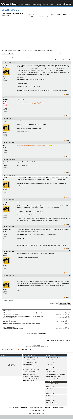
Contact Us (50, 340)
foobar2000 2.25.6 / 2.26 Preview (31, 376)
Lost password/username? (47, 16)
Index (3, 13)
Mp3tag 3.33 (49, 364)
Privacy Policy (24, 407)
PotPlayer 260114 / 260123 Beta (31, 371)
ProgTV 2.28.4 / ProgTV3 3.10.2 (31, 369)
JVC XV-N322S (49, 398)
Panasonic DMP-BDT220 (52, 384)
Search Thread (66, 59)
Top (69, 303)
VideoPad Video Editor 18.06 (53, 376)
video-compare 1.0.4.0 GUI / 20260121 (55, 374)
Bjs (4, 145)
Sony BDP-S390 (50, 393)
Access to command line (9, 327)
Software (28, 5)
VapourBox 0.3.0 (50, 362)
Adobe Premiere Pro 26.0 (52, 378)
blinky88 (5, 65)
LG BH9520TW (49, 402)
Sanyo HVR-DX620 (50, 386)
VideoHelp (55, 340)
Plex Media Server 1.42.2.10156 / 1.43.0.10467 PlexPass (31, 379)
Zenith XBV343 (49, 395)
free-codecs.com (39, 410)
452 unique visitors (11, 364)
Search (3, 15)
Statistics (55, 407)
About (59, 5)
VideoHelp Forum (10, 10)
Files (7, 15)
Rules (21, 13)
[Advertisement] (36, 34)
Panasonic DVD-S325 (51, 400)
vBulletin (39, 345)
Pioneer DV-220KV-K (51, 405)
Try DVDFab (15, 349)
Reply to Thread (8, 54)
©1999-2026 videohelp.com (36, 413)
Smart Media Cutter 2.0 (51, 360)
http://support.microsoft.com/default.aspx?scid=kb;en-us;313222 (33, 145)
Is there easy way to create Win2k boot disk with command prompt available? (23, 320)
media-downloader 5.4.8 (51, 371)
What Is (52, 5)
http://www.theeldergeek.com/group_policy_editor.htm (31, 103)
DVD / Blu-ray (37, 5)
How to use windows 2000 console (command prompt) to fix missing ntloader (23, 316)
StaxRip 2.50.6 (49, 369)
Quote (66, 94)
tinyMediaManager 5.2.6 (51, 367)
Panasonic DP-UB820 (51, 391)
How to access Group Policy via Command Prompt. (39, 50)
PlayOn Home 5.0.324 (28, 367)
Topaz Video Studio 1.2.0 (29, 374)
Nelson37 (5, 162)
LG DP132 (48, 388)
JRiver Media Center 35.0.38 (53, 357)
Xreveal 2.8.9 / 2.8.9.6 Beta (29, 360)
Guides (45, 5)
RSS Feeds (48, 407)
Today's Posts (15, 13)
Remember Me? (36, 16)
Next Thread (41, 333)
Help (58, 14)
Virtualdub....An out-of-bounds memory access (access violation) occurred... (23, 312)
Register (65, 14)
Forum (21, 5)
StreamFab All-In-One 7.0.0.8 (30, 362)
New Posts (8, 13)
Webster (5, 99)
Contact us (16, 407)
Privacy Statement (63, 340)
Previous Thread (32, 333)
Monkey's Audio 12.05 (28, 364)
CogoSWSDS (6, 229)
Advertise (36, 407)
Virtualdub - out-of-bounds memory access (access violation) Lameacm (21, 323)
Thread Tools (58, 59)
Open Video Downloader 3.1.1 (30, 357)
